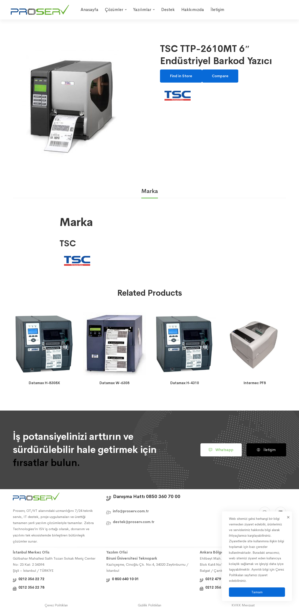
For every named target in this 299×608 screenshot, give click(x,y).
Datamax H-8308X (44, 383)
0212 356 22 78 (31, 587)
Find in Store (181, 75)
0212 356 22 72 (31, 579)
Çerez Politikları (56, 605)
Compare (220, 75)
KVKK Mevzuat (243, 605)
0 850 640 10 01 (125, 579)
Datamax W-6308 (114, 383)
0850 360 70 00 (163, 496)
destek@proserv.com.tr (133, 522)
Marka (149, 191)
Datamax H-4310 (184, 383)
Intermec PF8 (255, 383)
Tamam (257, 592)
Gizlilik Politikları (149, 605)
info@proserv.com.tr (131, 511)
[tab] (149, 191)
